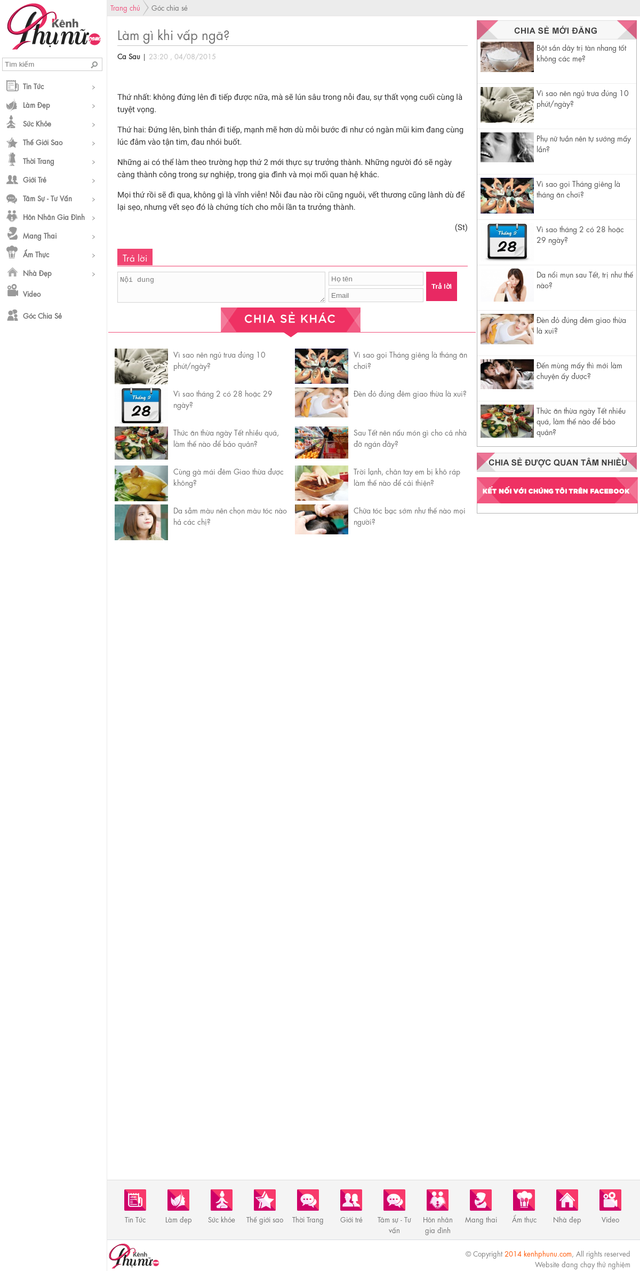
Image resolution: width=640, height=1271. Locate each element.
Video (32, 293)
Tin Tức (33, 85)
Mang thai (40, 235)
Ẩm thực (36, 253)
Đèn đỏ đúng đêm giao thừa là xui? (410, 393)
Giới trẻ (34, 179)
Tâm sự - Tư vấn (47, 197)
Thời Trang (38, 160)
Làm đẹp (36, 104)
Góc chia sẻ (42, 315)
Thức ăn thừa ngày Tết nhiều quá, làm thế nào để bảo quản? (581, 420)
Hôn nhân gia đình (54, 216)
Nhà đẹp (37, 272)
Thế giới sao (42, 141)
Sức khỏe (37, 123)
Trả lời (441, 286)
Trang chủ (125, 7)
